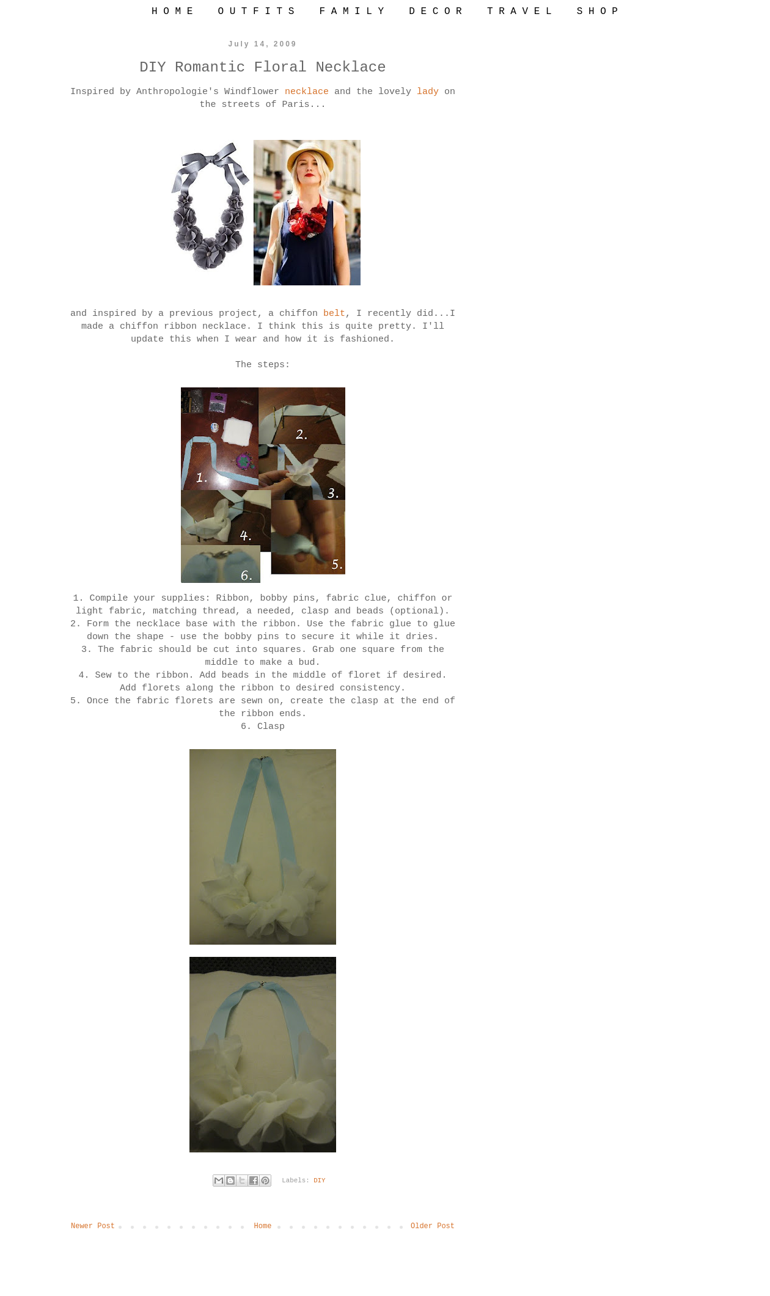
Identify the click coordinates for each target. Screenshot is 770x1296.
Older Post (433, 1226)
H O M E (172, 11)
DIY (319, 1180)
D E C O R (435, 11)
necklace (309, 92)
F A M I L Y (351, 11)
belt (334, 314)
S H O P (597, 11)
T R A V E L (519, 11)
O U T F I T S (256, 11)
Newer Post (93, 1226)
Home (263, 1226)
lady (430, 92)
